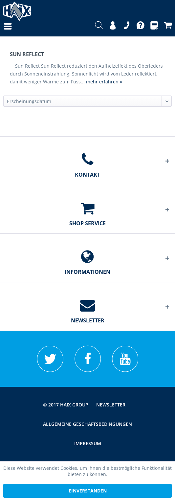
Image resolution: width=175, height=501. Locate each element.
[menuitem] (1, 26)
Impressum (87, 443)
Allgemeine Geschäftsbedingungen (87, 424)
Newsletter (110, 405)
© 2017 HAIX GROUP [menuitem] (65, 405)
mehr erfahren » (104, 81)
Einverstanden (88, 491)
